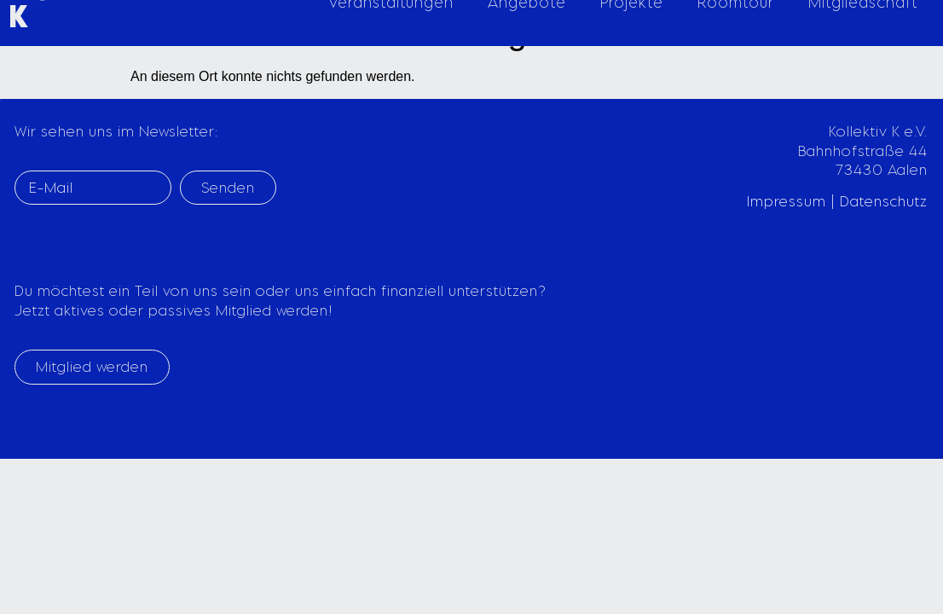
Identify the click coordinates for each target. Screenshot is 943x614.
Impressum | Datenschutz (837, 201)
